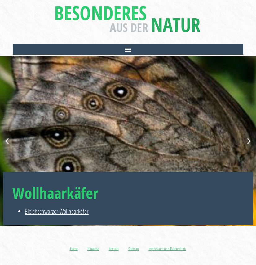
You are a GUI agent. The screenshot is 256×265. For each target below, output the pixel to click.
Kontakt (114, 248)
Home (74, 248)
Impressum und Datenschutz (167, 248)
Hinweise (93, 248)
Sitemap (133, 248)
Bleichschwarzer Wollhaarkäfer (57, 211)
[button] (128, 49)
